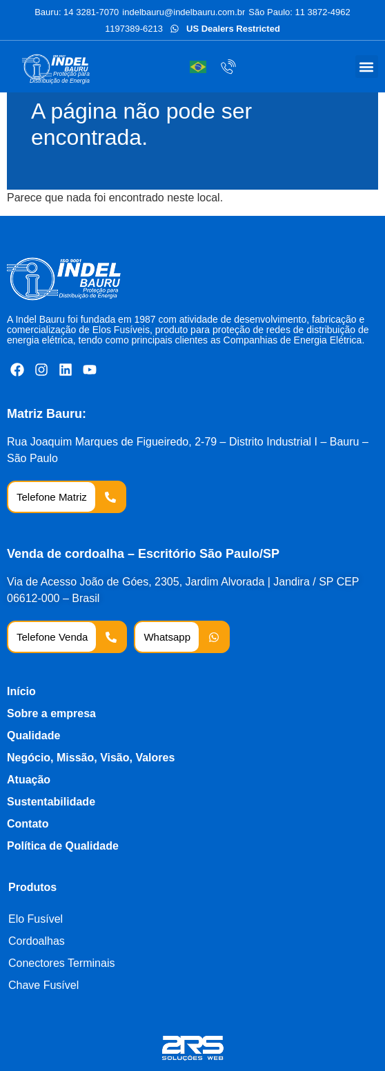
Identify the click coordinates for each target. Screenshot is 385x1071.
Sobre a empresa (51, 713)
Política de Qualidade (63, 846)
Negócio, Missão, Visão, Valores (91, 757)
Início (21, 691)
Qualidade (33, 735)
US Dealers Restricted (233, 28)
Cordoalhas (36, 941)
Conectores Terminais (61, 963)
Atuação (28, 779)
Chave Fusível (43, 985)
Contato (27, 824)
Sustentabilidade (51, 802)
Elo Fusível (35, 919)
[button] (366, 66)
